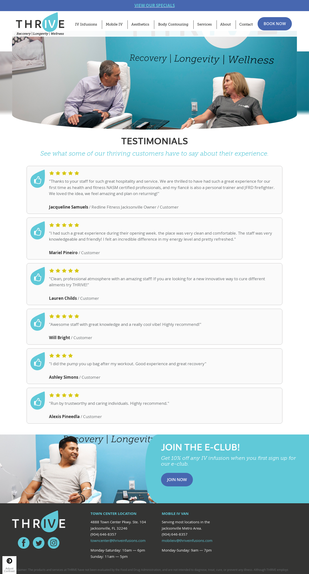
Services (204, 24)
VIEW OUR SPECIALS (154, 5)
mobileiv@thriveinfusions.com (187, 489)
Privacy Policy (99, 548)
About (225, 24)
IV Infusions (86, 24)
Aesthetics (140, 24)
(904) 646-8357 (103, 483)
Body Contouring (173, 24)
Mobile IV (114, 24)
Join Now (177, 428)
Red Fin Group (158, 548)
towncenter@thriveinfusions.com (118, 489)
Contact (246, 24)
